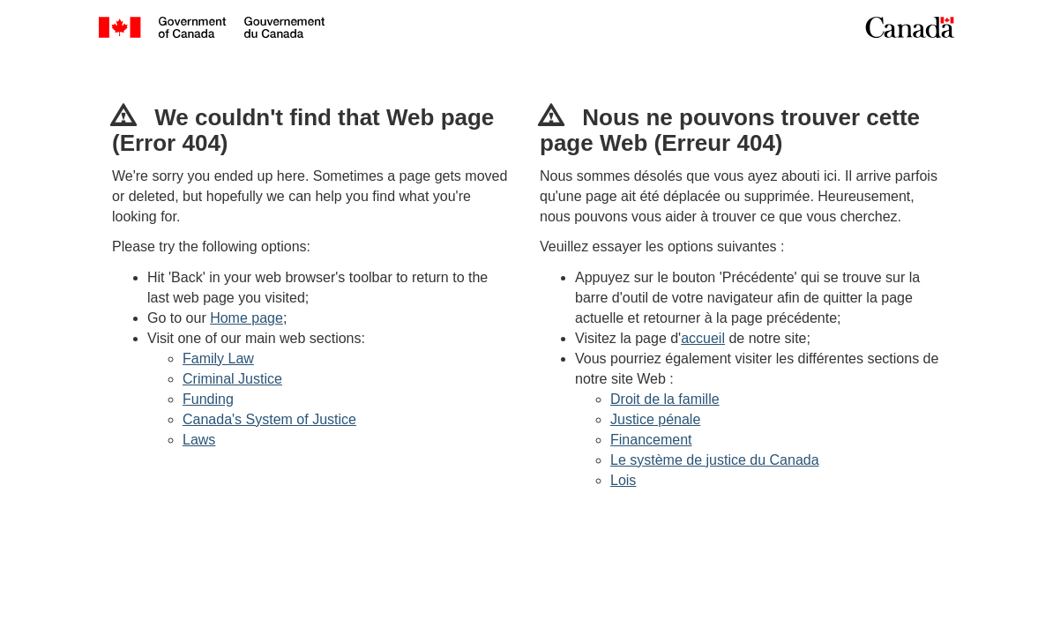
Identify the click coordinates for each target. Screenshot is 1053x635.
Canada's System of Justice (269, 419)
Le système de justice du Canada (714, 459)
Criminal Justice (232, 378)
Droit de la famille (665, 399)
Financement (651, 439)
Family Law (218, 358)
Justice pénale (655, 419)
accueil (703, 338)
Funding (208, 399)
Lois (623, 480)
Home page (246, 317)
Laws (199, 439)
